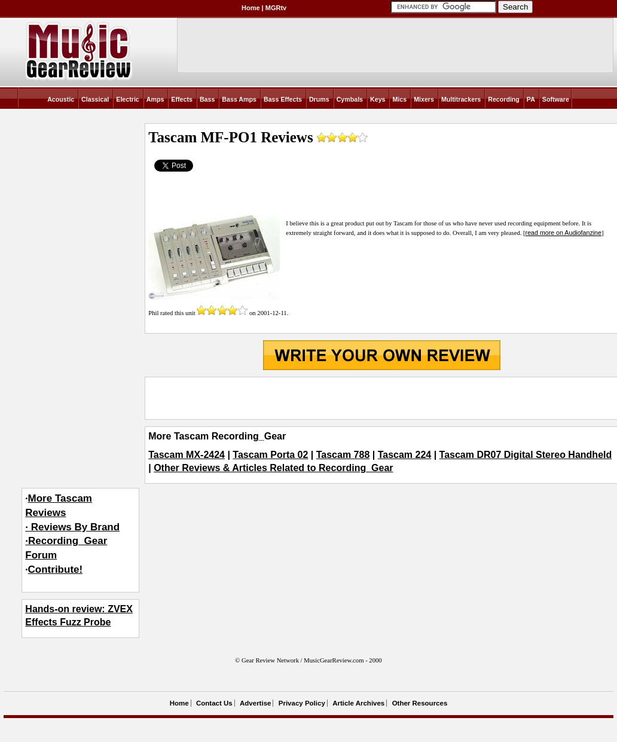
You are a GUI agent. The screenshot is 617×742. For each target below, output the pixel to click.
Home (251, 7)
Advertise (255, 703)
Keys (377, 99)
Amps (155, 99)
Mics (399, 99)
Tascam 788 (343, 455)
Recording (504, 99)
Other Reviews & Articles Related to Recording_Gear (273, 468)
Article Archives (358, 703)
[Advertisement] (381, 398)
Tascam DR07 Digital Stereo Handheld (525, 455)
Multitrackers (461, 99)
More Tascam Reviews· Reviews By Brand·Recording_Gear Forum (72, 527)
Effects (182, 99)
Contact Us (214, 703)
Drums (319, 99)
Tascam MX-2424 (186, 455)
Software (555, 99)
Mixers (424, 99)
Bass (207, 99)
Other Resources (420, 703)
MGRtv (275, 7)
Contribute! (55, 569)
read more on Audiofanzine (563, 232)
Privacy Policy (302, 703)
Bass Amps (239, 99)
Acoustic (60, 99)
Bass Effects (283, 99)
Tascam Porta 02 (270, 455)
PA (531, 99)
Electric (127, 99)
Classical (95, 99)
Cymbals (350, 99)
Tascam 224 (405, 455)
